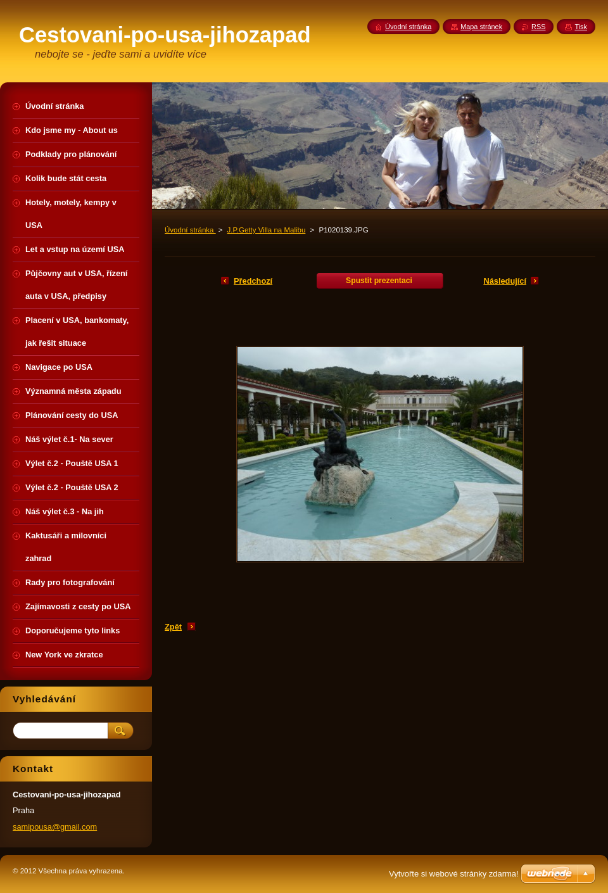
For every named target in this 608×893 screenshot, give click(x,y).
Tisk (580, 26)
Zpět (173, 626)
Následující (504, 281)
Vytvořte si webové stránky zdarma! (454, 873)
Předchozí (253, 281)
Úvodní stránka (190, 230)
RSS (538, 26)
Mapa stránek (481, 26)
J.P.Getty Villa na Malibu (266, 230)
